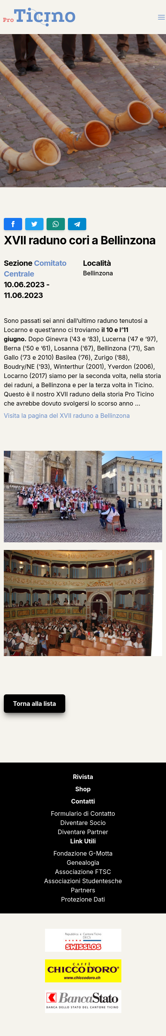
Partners (83, 890)
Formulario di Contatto (83, 813)
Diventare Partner (83, 832)
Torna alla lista (34, 703)
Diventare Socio (83, 823)
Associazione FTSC (83, 872)
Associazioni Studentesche (83, 881)
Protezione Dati (83, 899)
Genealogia (83, 862)
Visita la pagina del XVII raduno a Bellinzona (67, 415)
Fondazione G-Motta (83, 853)
